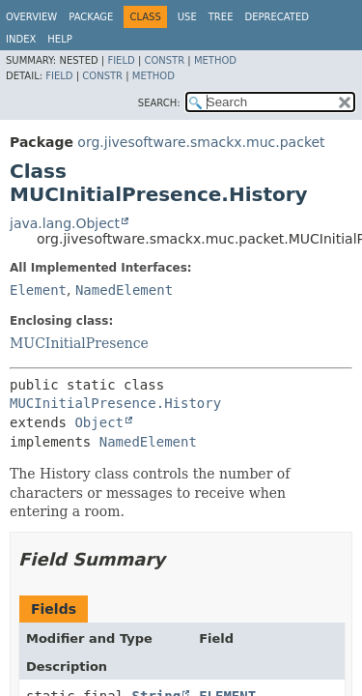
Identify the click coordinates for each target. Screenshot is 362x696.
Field (120, 60)
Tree (221, 17)
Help (59, 39)
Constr (164, 60)
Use (187, 17)
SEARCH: (159, 103)
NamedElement (124, 290)
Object (99, 422)
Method (215, 60)
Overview (31, 17)
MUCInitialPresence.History (115, 403)
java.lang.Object (65, 223)
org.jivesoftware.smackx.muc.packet (200, 142)
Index (21, 39)
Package (91, 17)
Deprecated (276, 17)
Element (38, 290)
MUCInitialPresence (79, 343)
